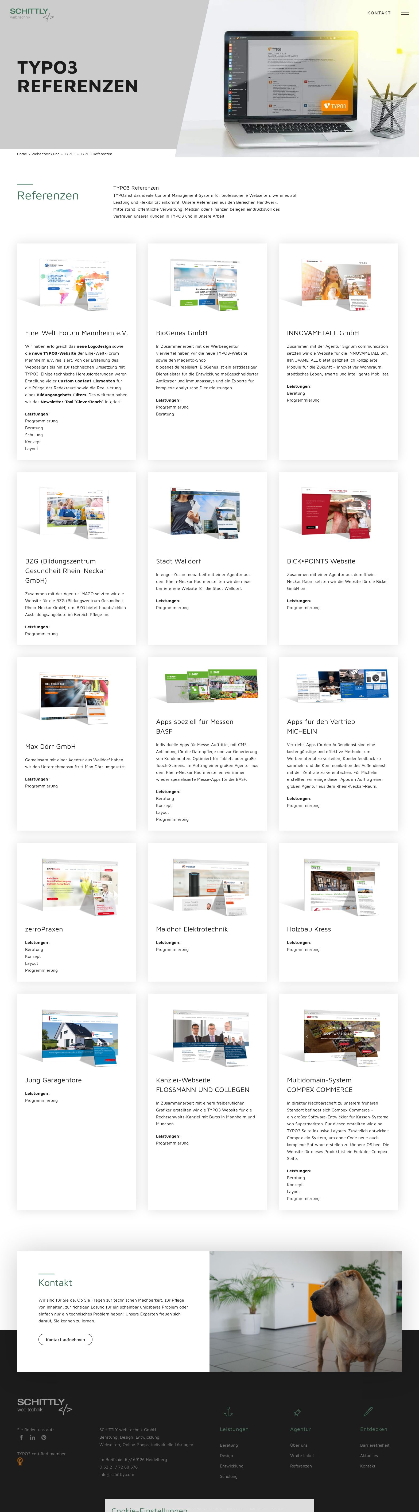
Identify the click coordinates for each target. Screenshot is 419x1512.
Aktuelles (369, 1455)
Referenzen (301, 1465)
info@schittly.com (116, 1474)
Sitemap (278, 1509)
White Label (302, 1455)
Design (226, 1455)
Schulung (229, 1476)
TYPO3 (70, 153)
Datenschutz (258, 1509)
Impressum (235, 1509)
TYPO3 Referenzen (96, 153)
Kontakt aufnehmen (65, 1339)
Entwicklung (231, 1465)
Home (22, 153)
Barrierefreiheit (375, 1445)
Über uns (299, 1445)
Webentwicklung (46, 153)
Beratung (229, 1445)
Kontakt (379, 12)
